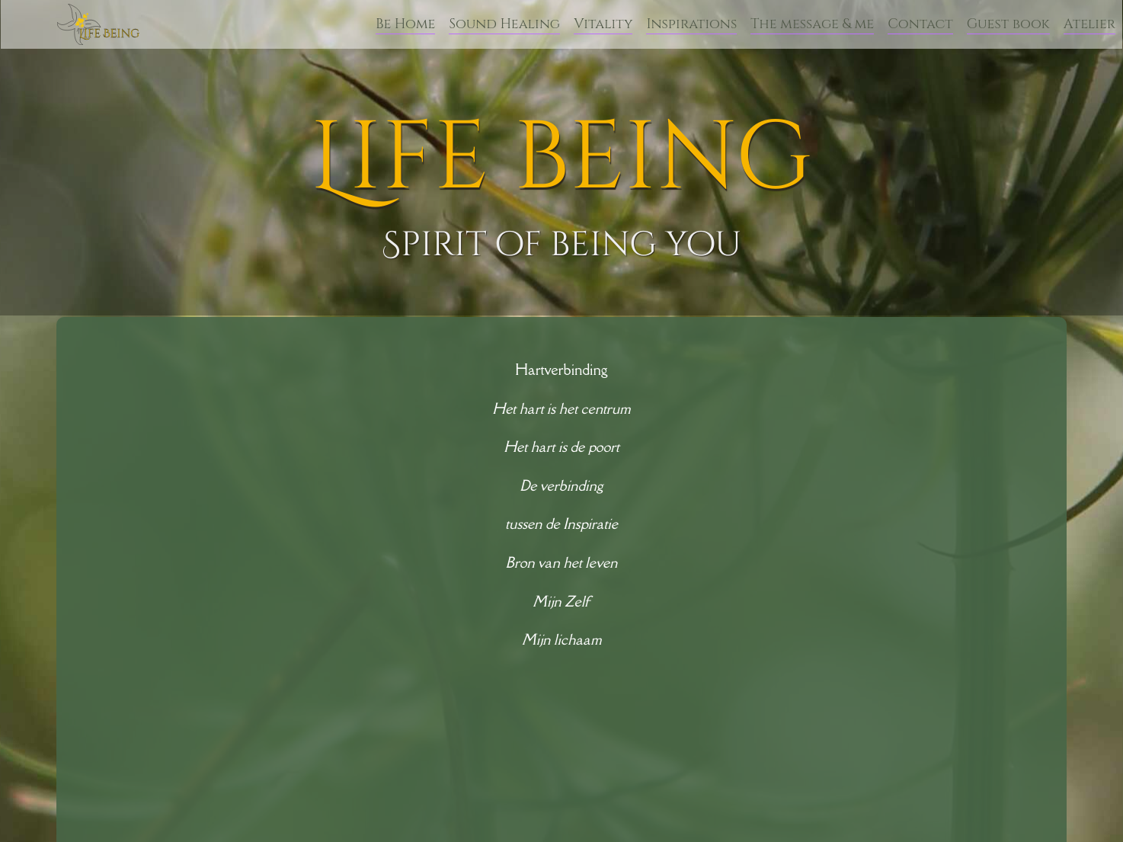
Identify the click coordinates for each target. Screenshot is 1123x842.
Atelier (1089, 24)
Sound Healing (504, 24)
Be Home (405, 24)
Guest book (1008, 24)
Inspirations (691, 24)
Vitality (603, 24)
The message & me (812, 24)
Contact (920, 24)
